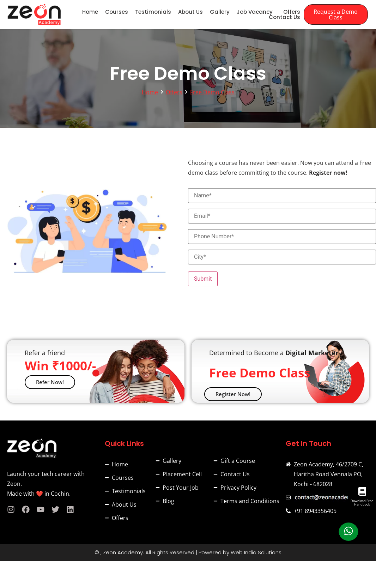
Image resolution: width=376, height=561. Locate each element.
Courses (116, 11)
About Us (190, 11)
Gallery (220, 11)
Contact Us (284, 17)
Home (90, 11)
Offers (291, 11)
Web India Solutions (256, 552)
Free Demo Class (212, 92)
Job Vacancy (255, 11)
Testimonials (153, 11)
